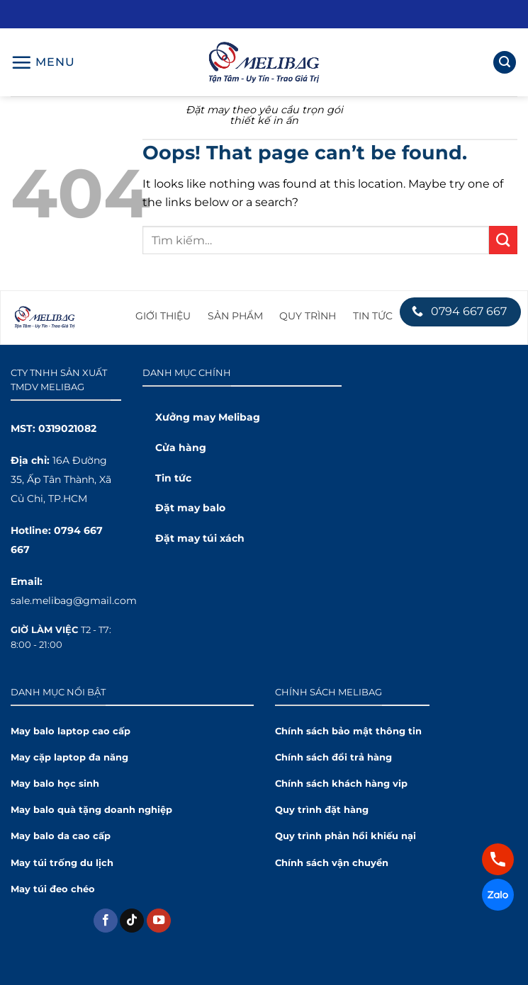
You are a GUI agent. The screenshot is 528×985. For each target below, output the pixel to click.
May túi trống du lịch (62, 863)
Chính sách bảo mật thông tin (348, 731)
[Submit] (503, 240)
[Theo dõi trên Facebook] (106, 921)
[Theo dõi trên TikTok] (132, 921)
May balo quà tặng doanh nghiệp (91, 809)
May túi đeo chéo (53, 889)
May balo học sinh (55, 783)
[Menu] (43, 62)
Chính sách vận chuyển (331, 863)
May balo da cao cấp (61, 836)
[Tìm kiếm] (504, 62)
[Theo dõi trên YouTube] (159, 921)
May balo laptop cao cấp (70, 731)
